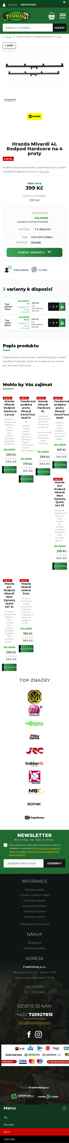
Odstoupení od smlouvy (34, 924)
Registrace (34, 942)
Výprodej (9, 1139)
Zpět (9, 45)
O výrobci (39, 269)
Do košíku (10, 469)
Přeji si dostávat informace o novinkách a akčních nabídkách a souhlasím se (35, 850)
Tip (5, 1117)
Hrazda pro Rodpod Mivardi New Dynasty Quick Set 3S (60, 494)
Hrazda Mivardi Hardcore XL (44, 406)
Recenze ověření (34, 916)
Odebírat (54, 863)
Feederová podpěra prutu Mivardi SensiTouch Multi (60, 409)
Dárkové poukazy (34, 948)
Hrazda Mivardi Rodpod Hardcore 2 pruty (10, 408)
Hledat (60, 27)
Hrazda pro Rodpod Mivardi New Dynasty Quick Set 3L (9, 595)
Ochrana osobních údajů (34, 895)
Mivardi (36, 242)
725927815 (35, 1014)
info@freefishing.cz (34, 1023)
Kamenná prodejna (34, 906)
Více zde (44, 171)
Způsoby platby (34, 889)
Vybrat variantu (34, 252)
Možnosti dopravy (34, 900)
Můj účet (12, 4)
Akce (7, 1132)
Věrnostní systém (34, 911)
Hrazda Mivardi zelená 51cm (26, 588)
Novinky (9, 1124)
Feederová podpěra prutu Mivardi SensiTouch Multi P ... (27, 411)
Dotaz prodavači (17, 269)
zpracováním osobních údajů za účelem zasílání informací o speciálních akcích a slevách (34, 851)
